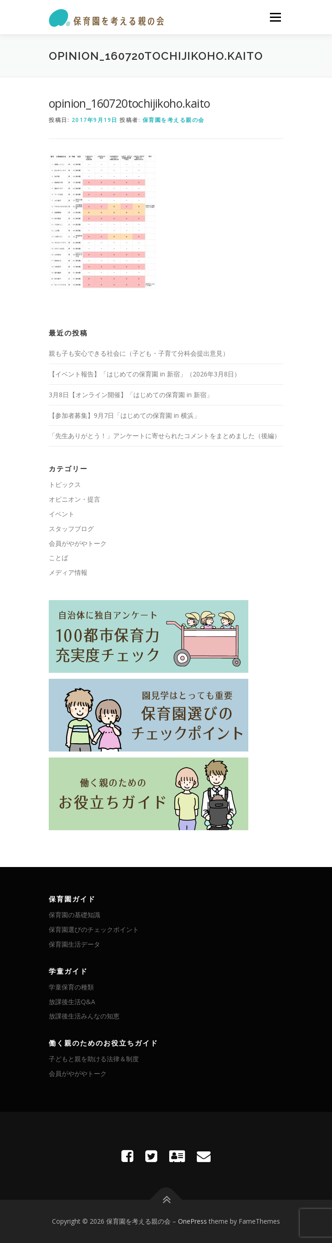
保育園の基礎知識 (74, 914)
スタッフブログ (71, 528)
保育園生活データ (74, 944)
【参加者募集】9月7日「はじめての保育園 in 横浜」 (124, 415)
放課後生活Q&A (72, 1001)
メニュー (275, 17)
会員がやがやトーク (78, 543)
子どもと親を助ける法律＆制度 (94, 1058)
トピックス (65, 484)
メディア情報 (68, 572)
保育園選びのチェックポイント (94, 929)
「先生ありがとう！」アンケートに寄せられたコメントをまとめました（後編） (164, 435)
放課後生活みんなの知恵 (84, 1016)
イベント (61, 513)
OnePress (192, 1221)
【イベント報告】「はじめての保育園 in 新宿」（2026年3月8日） (144, 374)
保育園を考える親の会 (174, 120)
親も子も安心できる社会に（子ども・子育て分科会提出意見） (139, 353)
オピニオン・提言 (74, 499)
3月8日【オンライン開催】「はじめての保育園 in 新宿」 (131, 394)
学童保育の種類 (71, 987)
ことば (58, 557)
